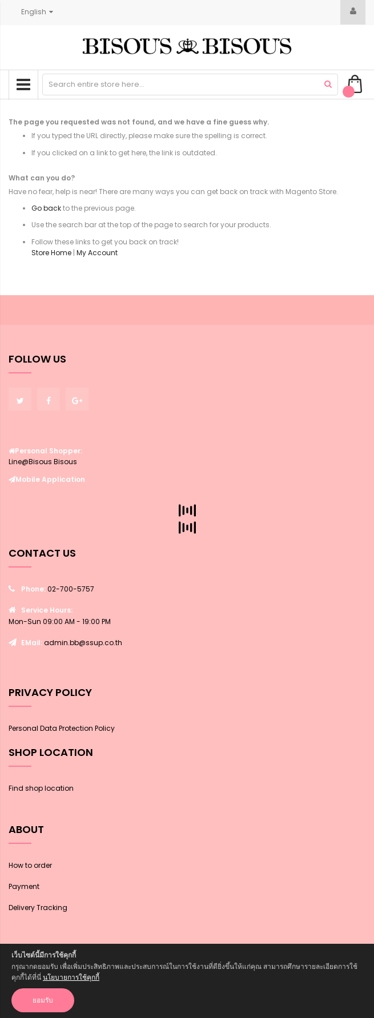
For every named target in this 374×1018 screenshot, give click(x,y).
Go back (46, 208)
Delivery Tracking (38, 907)
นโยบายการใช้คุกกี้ (71, 977)
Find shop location (41, 788)
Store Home (51, 252)
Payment (24, 886)
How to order (30, 865)
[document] (187, 980)
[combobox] (190, 84)
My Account (97, 252)
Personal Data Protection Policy (62, 728)
